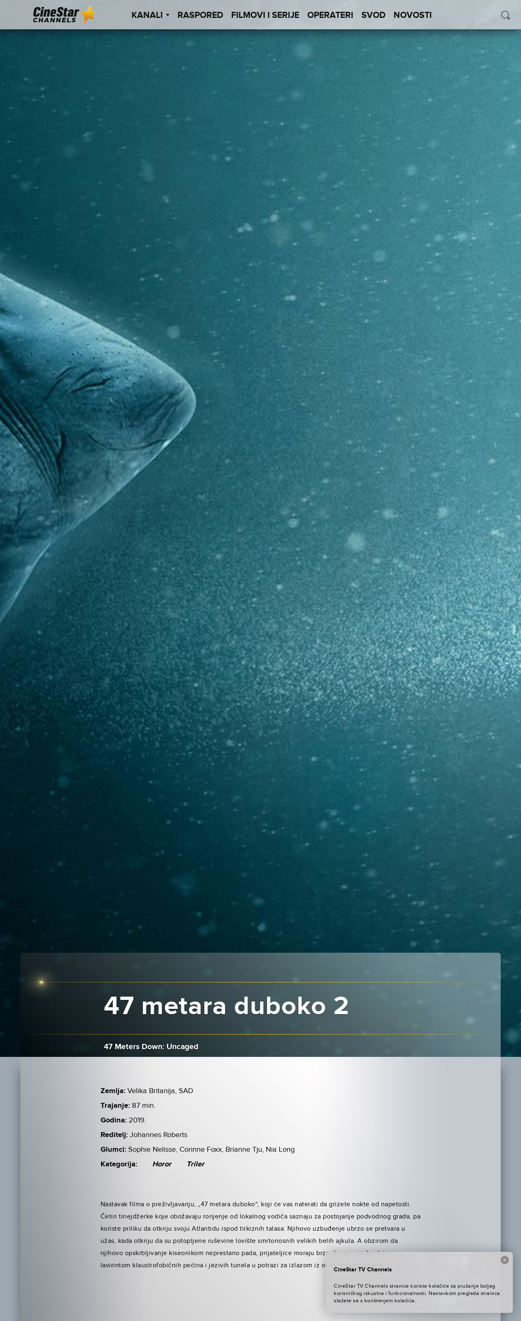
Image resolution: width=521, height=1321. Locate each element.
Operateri (330, 15)
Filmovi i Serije (265, 15)
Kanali (150, 15)
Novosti (413, 15)
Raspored (200, 15)
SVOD (373, 15)
